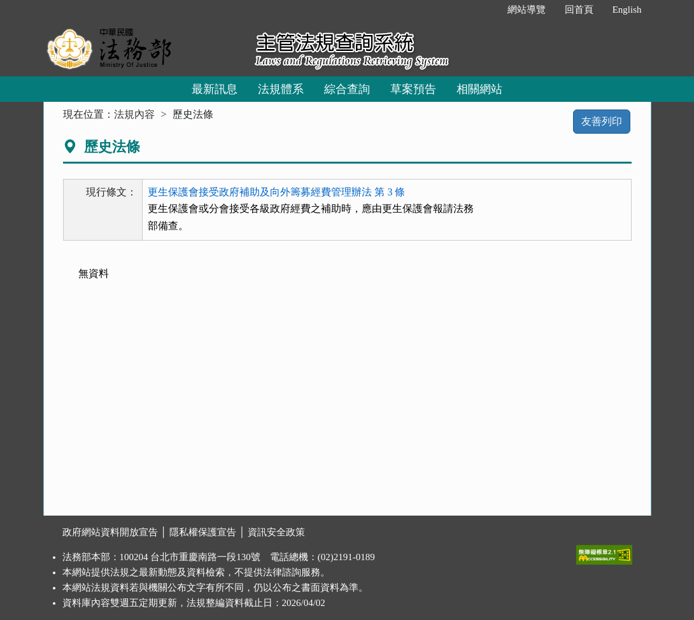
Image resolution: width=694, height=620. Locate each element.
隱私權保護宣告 (202, 532)
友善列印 (601, 121)
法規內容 (134, 114)
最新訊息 (214, 89)
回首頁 (579, 9)
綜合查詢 (347, 89)
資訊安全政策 (276, 532)
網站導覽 (526, 9)
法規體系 (281, 89)
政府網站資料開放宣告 (110, 532)
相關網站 (479, 89)
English (627, 9)
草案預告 (413, 89)
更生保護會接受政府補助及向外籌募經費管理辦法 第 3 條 (276, 192)
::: (484, 9)
